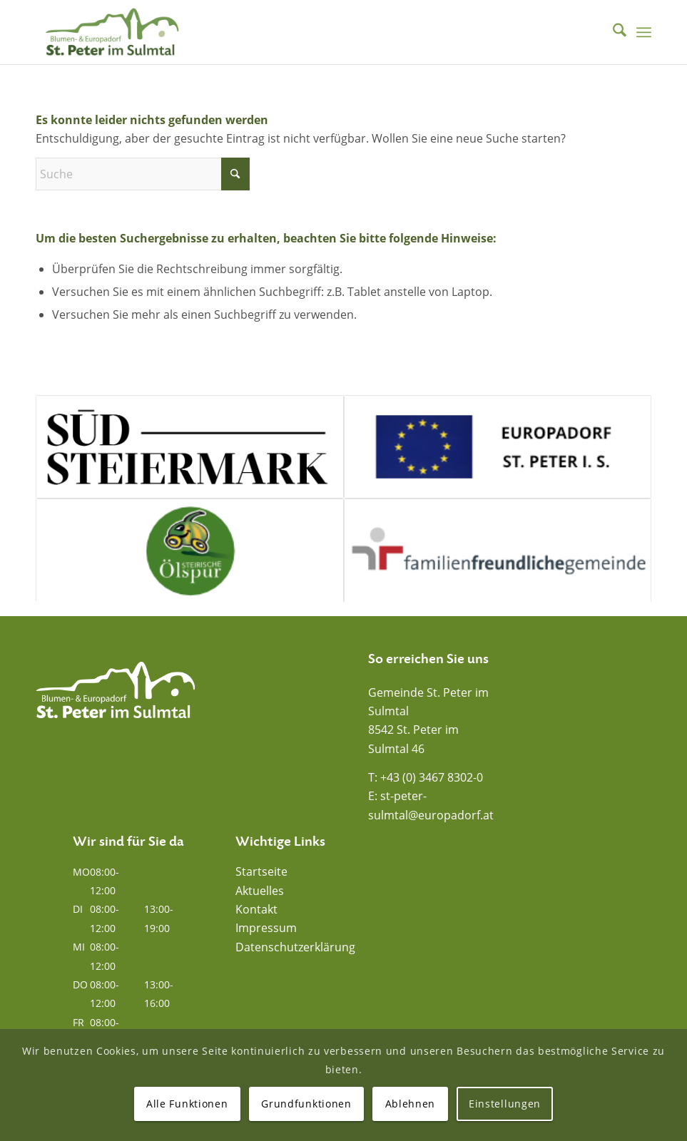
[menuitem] (612, 32)
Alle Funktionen (187, 1103)
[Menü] (643, 32)
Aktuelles (259, 891)
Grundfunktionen (306, 1103)
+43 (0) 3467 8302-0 (431, 777)
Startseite (261, 871)
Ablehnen (410, 1103)
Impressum (266, 928)
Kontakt (256, 909)
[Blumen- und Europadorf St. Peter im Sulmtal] (112, 32)
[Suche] (612, 32)
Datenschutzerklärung (295, 947)
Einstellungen (505, 1103)
